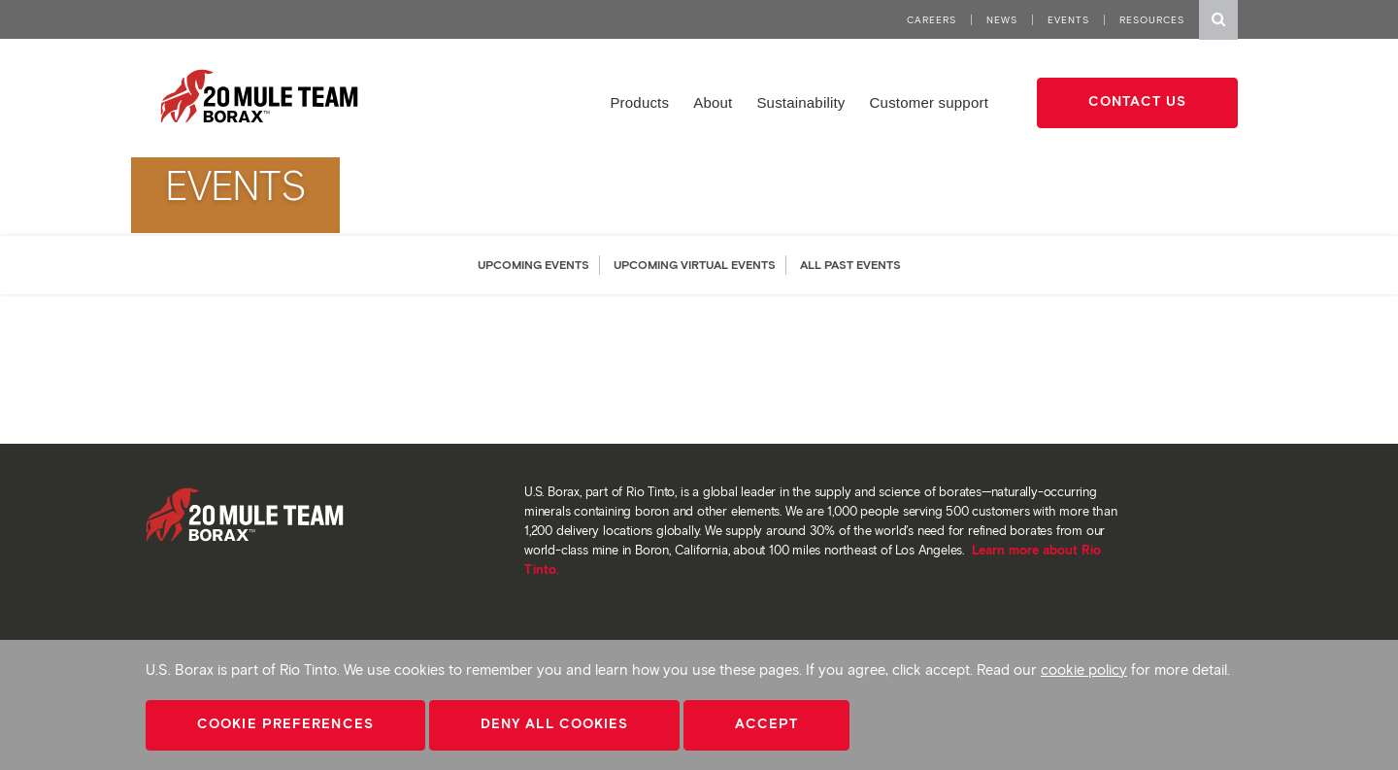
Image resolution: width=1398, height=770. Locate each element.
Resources (1151, 20)
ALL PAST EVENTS (850, 264)
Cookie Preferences (285, 724)
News (1001, 20)
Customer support (929, 102)
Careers (931, 20)
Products (639, 102)
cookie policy (1084, 670)
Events (1068, 20)
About (712, 102)
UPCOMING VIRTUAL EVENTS (695, 264)
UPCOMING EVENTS (533, 264)
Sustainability (800, 102)
